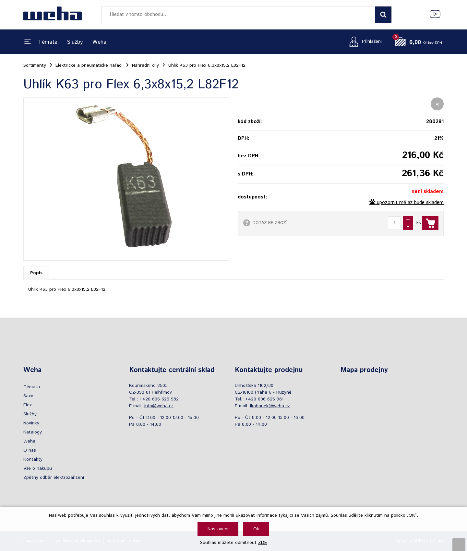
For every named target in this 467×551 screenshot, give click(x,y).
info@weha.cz (159, 406)
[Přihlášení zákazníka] (364, 41)
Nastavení (218, 529)
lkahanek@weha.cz (270, 406)
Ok (256, 529)
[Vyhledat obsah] (383, 14)
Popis (36, 273)
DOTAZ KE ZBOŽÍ (270, 223)
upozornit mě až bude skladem (410, 202)
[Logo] (52, 14)
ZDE (262, 542)
